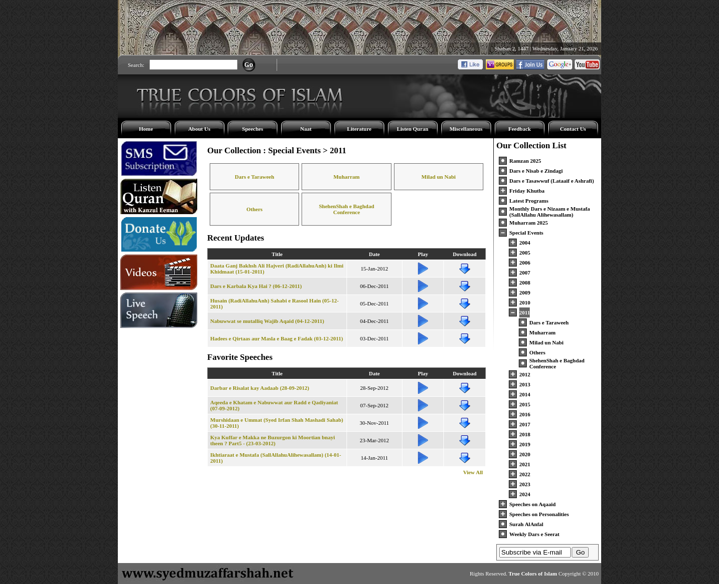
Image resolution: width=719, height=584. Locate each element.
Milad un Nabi (438, 177)
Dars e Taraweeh (254, 177)
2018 (524, 434)
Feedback (519, 129)
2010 (524, 302)
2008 (524, 283)
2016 (524, 414)
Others (254, 209)
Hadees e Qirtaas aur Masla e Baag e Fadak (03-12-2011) (276, 338)
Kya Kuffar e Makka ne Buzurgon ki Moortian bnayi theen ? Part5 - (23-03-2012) (272, 440)
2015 (524, 404)
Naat (306, 129)
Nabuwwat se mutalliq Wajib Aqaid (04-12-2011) (267, 321)
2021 (524, 464)
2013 (524, 384)
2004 (524, 243)
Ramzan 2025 (525, 161)
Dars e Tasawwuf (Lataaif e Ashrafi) (551, 181)
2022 (524, 474)
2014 (524, 394)
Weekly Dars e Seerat (534, 534)
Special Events (526, 233)
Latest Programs (528, 201)
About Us (199, 129)
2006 (524, 263)
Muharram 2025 (528, 223)
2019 (524, 444)
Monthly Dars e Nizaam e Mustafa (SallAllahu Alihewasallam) (549, 212)
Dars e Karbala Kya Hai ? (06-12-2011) (256, 286)
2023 (524, 484)
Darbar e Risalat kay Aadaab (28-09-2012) (259, 388)
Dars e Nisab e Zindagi (536, 171)
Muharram (347, 177)
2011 (524, 312)
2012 (524, 374)
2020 (524, 454)
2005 (524, 253)
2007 (524, 273)
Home (146, 129)
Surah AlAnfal (526, 524)
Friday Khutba (527, 191)
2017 (524, 424)
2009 (524, 292)
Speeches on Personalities (539, 514)
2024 (524, 494)
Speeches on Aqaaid (532, 504)
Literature (359, 129)
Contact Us (573, 129)
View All (473, 472)
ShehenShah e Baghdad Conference (346, 209)
